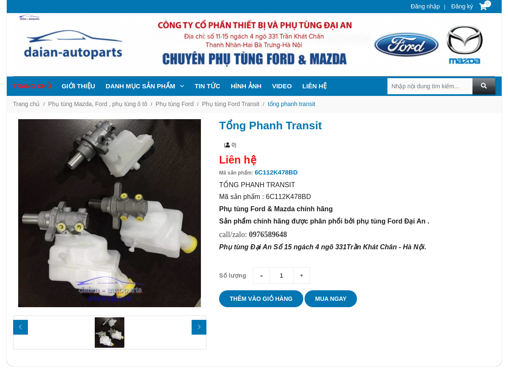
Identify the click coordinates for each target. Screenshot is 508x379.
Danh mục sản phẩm (145, 86)
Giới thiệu (78, 86)
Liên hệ (314, 86)
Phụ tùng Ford (175, 104)
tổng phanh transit (291, 104)
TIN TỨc (207, 86)
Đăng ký (461, 6)
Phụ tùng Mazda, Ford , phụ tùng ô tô (97, 104)
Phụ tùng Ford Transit (230, 104)
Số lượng (232, 275)
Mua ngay (330, 298)
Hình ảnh (246, 86)
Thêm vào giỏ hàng (261, 298)
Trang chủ (32, 86)
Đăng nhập (425, 6)
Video (282, 86)
